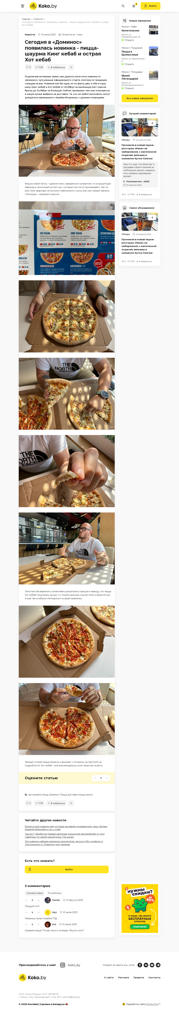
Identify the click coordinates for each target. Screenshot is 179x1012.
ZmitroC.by (152, 1004)
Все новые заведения (140, 98)
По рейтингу (55, 893)
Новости (30, 34)
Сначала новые (35, 893)
